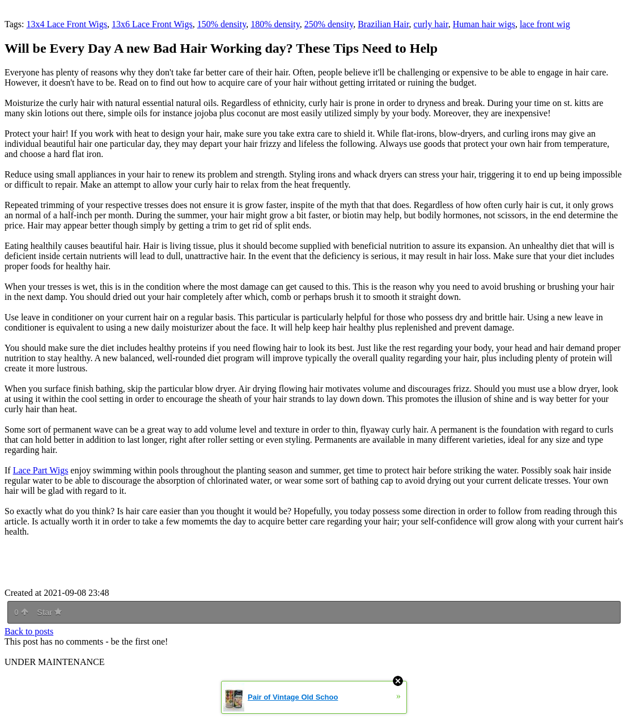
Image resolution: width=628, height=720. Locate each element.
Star (49, 612)
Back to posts (29, 631)
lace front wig (545, 24)
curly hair (431, 24)
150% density (222, 24)
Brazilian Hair (383, 24)
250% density (329, 24)
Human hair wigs (484, 24)
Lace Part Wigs (41, 470)
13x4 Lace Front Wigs (66, 24)
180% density (275, 24)
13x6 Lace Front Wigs (152, 24)
